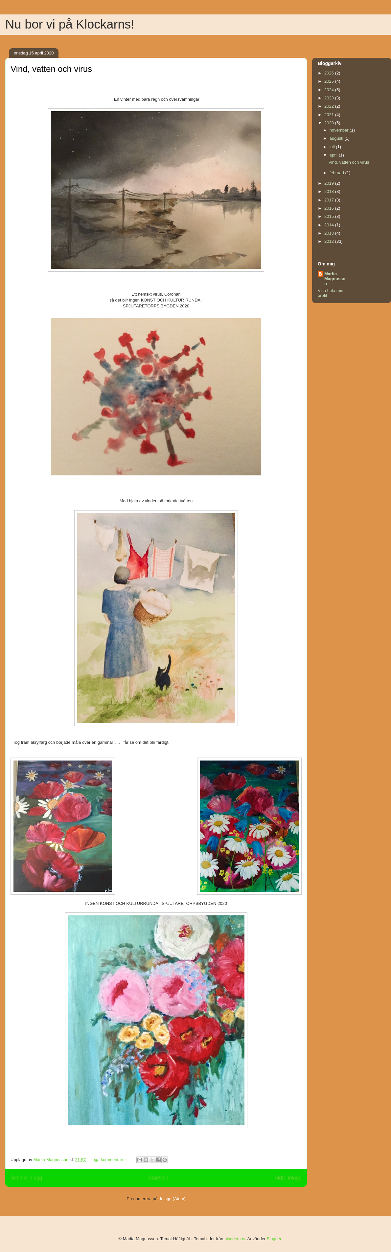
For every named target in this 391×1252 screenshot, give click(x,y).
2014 (329, 224)
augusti (337, 138)
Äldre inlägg (288, 1177)
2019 (329, 183)
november (340, 130)
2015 (329, 216)
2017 (329, 200)
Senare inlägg (26, 1177)
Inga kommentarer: (109, 1159)
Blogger (274, 1238)
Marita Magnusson (334, 278)
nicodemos (234, 1238)
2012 (329, 241)
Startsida (158, 1177)
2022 (329, 106)
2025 (329, 81)
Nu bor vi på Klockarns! (69, 24)
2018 (329, 191)
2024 (329, 89)
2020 (329, 122)
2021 (329, 114)
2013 (329, 233)
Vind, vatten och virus (51, 69)
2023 (329, 97)
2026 (329, 73)
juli (333, 146)
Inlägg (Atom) (173, 1198)
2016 (329, 208)
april (334, 155)
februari (337, 172)
